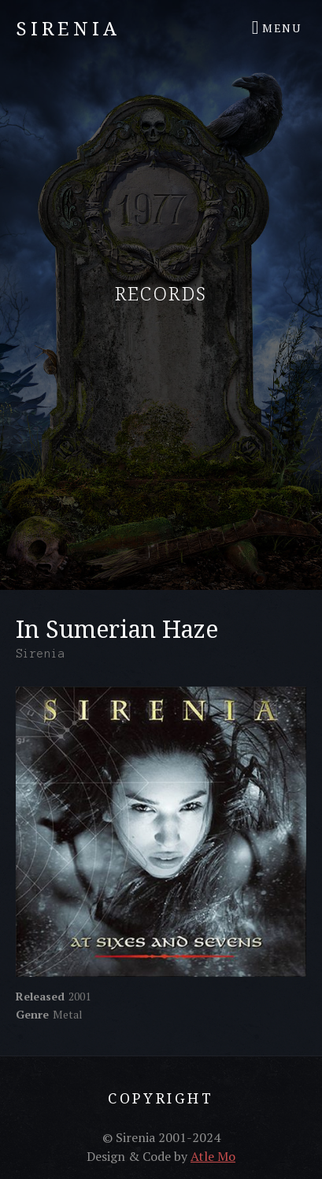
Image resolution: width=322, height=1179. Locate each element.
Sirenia (68, 28)
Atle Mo (213, 1156)
